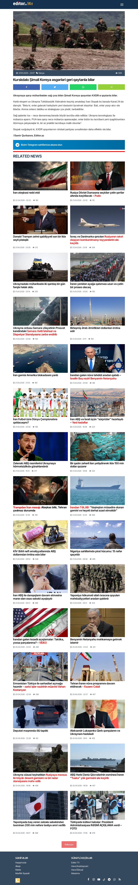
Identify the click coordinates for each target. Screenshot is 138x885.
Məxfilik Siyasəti (22, 873)
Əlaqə (17, 866)
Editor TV (75, 863)
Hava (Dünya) (77, 870)
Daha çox (69, 844)
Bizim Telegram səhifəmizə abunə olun (41, 144)
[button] (111, 87)
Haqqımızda (20, 863)
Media (18, 870)
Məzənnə (75, 873)
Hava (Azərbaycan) (79, 866)
